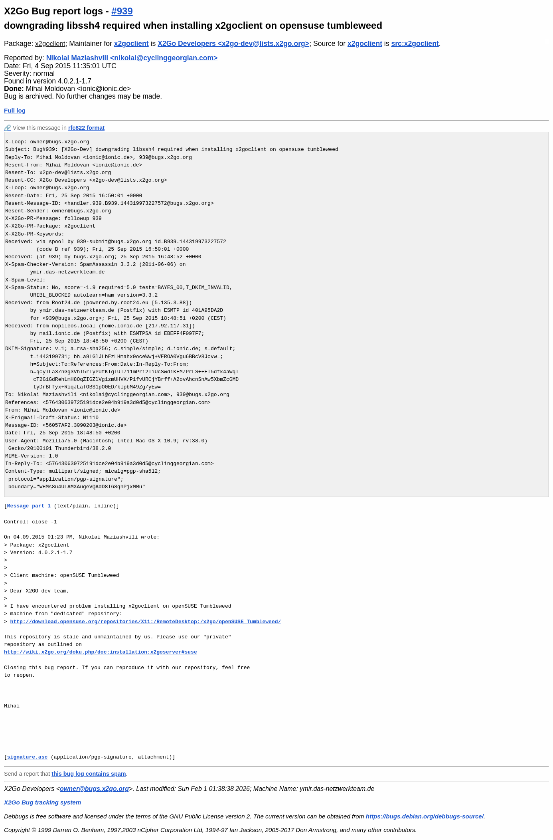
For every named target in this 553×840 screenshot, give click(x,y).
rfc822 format (86, 128)
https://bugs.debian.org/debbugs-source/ (425, 816)
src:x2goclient (414, 44)
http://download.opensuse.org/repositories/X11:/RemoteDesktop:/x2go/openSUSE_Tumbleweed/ (145, 621)
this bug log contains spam (88, 774)
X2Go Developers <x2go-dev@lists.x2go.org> (233, 44)
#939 (121, 11)
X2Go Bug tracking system (42, 802)
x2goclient (50, 44)
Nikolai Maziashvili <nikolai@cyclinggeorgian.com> (132, 58)
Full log (15, 110)
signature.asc (27, 757)
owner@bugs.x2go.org (94, 788)
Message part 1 (29, 505)
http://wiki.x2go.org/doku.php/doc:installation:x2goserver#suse (100, 652)
